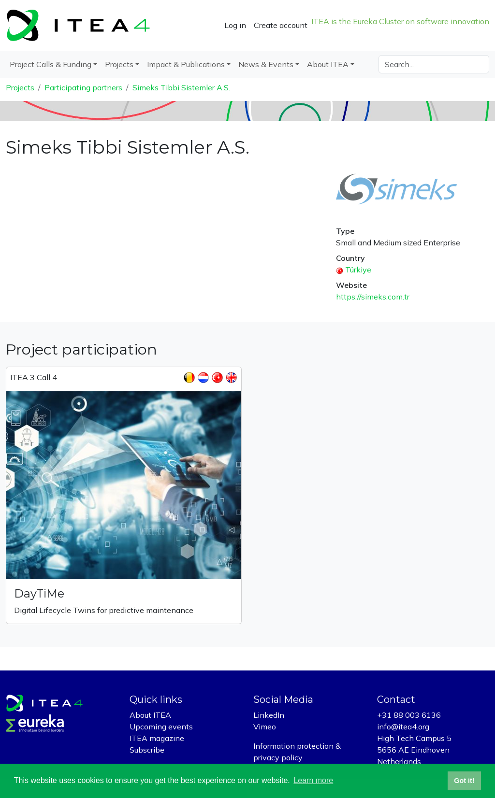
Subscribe (147, 750)
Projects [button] (119, 64)
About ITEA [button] (328, 64)
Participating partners (83, 87)
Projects (20, 87)
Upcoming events (161, 726)
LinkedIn (268, 715)
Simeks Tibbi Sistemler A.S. (181, 87)
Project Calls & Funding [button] (50, 64)
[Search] (434, 64)
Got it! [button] (464, 780)
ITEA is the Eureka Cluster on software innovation (400, 21)
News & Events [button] (265, 64)
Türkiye (358, 269)
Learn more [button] (313, 780)
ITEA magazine (157, 738)
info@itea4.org (403, 726)
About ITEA (150, 715)
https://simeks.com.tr (372, 296)
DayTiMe (39, 593)
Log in (235, 25)
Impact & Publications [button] (186, 64)
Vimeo (264, 726)
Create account (280, 25)
